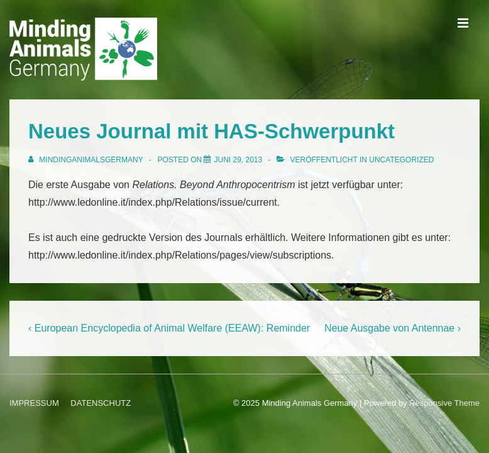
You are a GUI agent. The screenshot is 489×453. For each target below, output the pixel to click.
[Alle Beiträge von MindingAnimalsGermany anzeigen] (86, 159)
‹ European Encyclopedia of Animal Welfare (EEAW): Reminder (169, 328)
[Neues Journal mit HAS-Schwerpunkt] (238, 159)
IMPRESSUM (34, 403)
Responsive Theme (444, 403)
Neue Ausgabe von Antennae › (392, 328)
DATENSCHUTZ (100, 403)
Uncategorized (401, 159)
